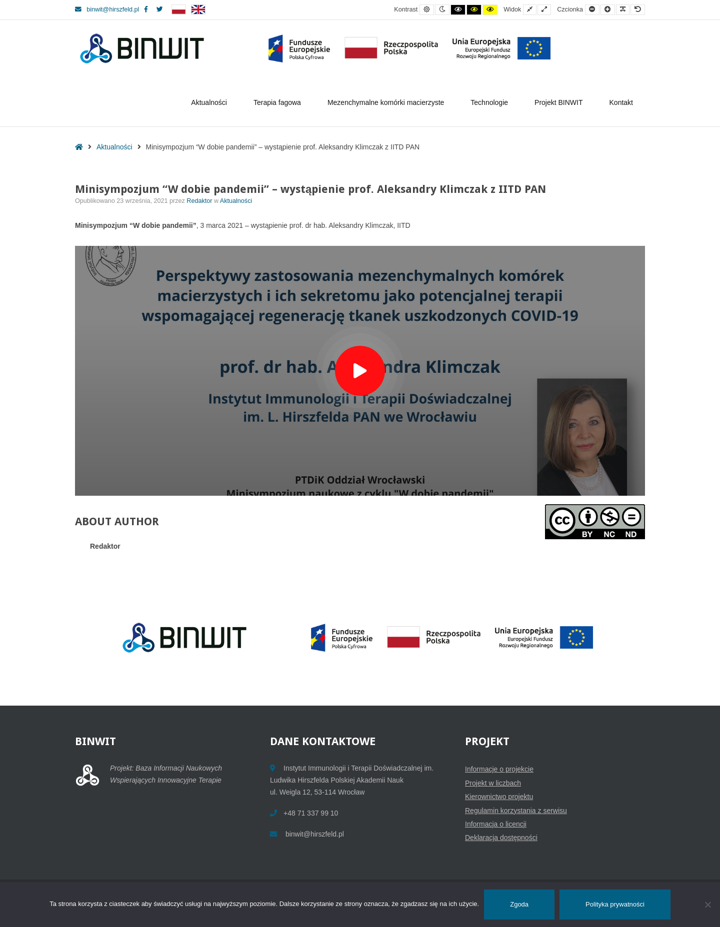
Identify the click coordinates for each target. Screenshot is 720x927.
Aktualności (210, 102)
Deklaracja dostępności (501, 838)
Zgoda (519, 904)
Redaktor (200, 200)
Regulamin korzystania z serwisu (516, 811)
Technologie (490, 102)
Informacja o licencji (495, 824)
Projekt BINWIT (560, 102)
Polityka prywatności (615, 904)
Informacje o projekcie (499, 769)
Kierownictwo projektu (499, 797)
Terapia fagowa (279, 102)
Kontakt (621, 102)
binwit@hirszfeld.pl (107, 9)
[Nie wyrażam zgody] (707, 905)
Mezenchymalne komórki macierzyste (387, 102)
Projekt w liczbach (493, 783)
